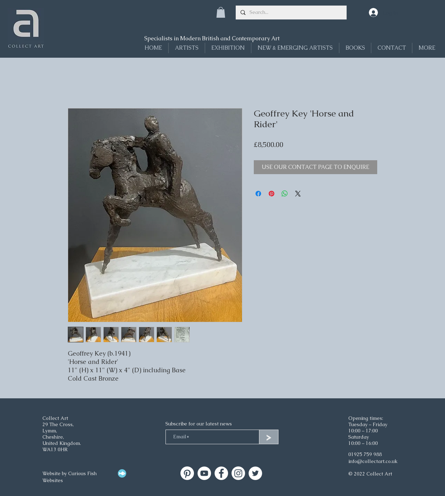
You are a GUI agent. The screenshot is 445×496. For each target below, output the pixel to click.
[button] (220, 12)
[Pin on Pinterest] (271, 193)
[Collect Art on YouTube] (204, 473)
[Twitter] (255, 473)
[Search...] (291, 12)
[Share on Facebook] (258, 193)
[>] (268, 437)
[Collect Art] (187, 473)
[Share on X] (298, 193)
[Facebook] (221, 473)
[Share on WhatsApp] (285, 193)
